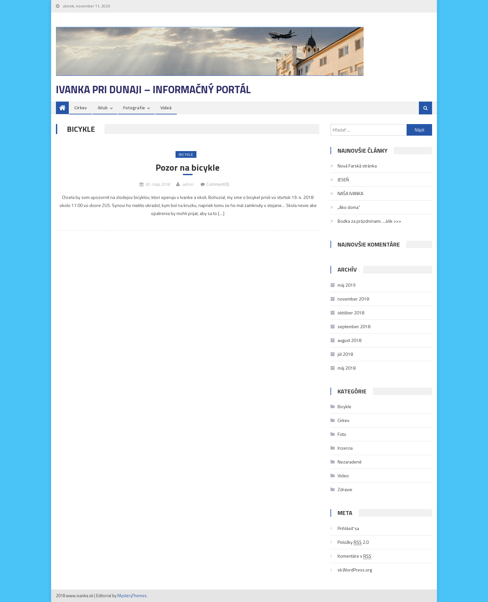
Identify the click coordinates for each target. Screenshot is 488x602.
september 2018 (354, 326)
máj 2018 (347, 367)
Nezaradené (350, 461)
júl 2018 (345, 354)
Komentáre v (354, 556)
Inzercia (345, 448)
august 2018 (349, 340)
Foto (342, 434)
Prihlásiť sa (348, 528)
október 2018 (351, 312)
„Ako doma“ (349, 207)
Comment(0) (217, 184)
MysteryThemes (132, 595)
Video (343, 475)
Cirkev (80, 107)
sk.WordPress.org (355, 569)
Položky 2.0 (353, 542)
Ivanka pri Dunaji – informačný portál (153, 89)
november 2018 (353, 298)
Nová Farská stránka (357, 165)
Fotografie (134, 107)
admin (187, 184)
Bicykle (186, 154)
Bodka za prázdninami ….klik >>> (369, 221)
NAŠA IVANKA (350, 193)
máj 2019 (347, 285)
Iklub (103, 107)
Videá (166, 107)
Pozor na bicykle (188, 167)
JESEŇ (343, 179)
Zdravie (345, 489)
